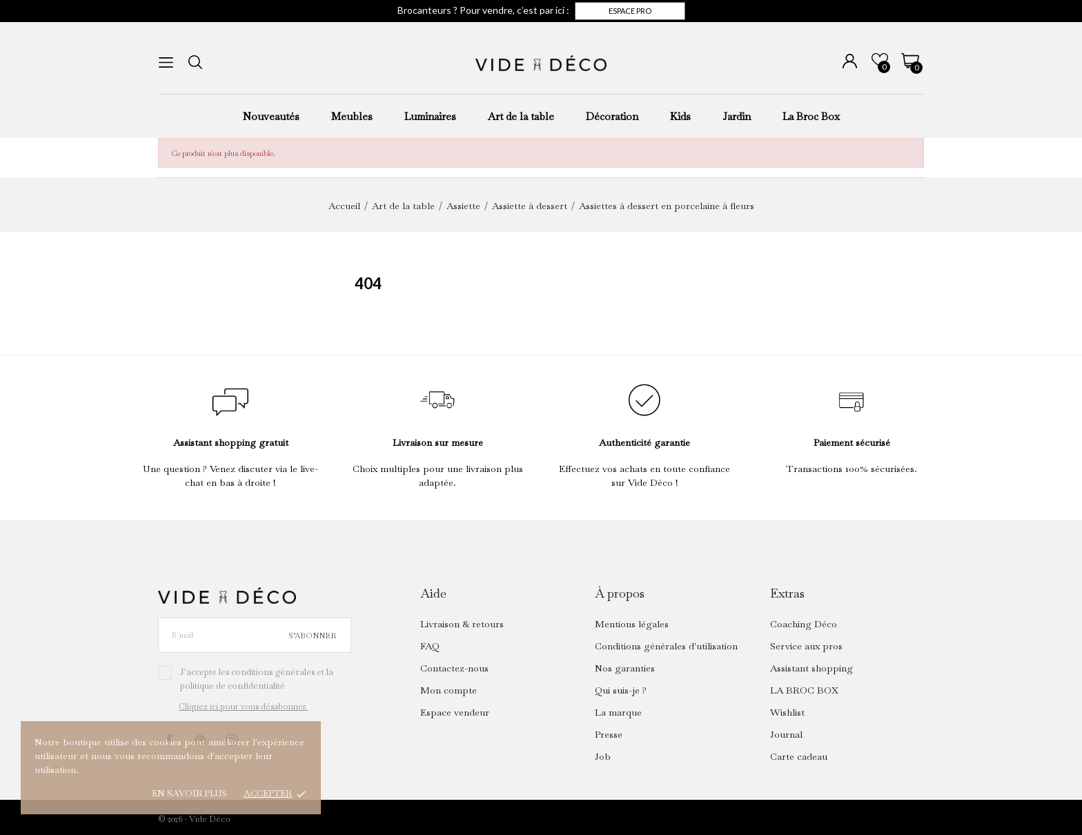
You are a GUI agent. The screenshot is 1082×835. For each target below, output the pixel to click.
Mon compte (448, 690)
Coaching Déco (803, 624)
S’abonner (312, 635)
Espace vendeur (454, 712)
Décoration (612, 116)
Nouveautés (271, 116)
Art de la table (521, 116)
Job (603, 756)
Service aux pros (806, 646)
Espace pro (630, 10)
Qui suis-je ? (621, 690)
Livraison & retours (462, 624)
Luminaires (430, 116)
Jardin (736, 116)
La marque (618, 712)
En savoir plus (189, 793)
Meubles (352, 116)
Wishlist (787, 712)
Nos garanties (625, 668)
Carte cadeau (798, 756)
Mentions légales (632, 624)
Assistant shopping (811, 668)
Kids (680, 116)
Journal (786, 734)
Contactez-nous (454, 668)
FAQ (430, 646)
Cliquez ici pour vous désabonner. (243, 706)
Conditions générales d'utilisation (666, 646)
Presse (608, 734)
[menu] (166, 62)
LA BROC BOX (804, 690)
